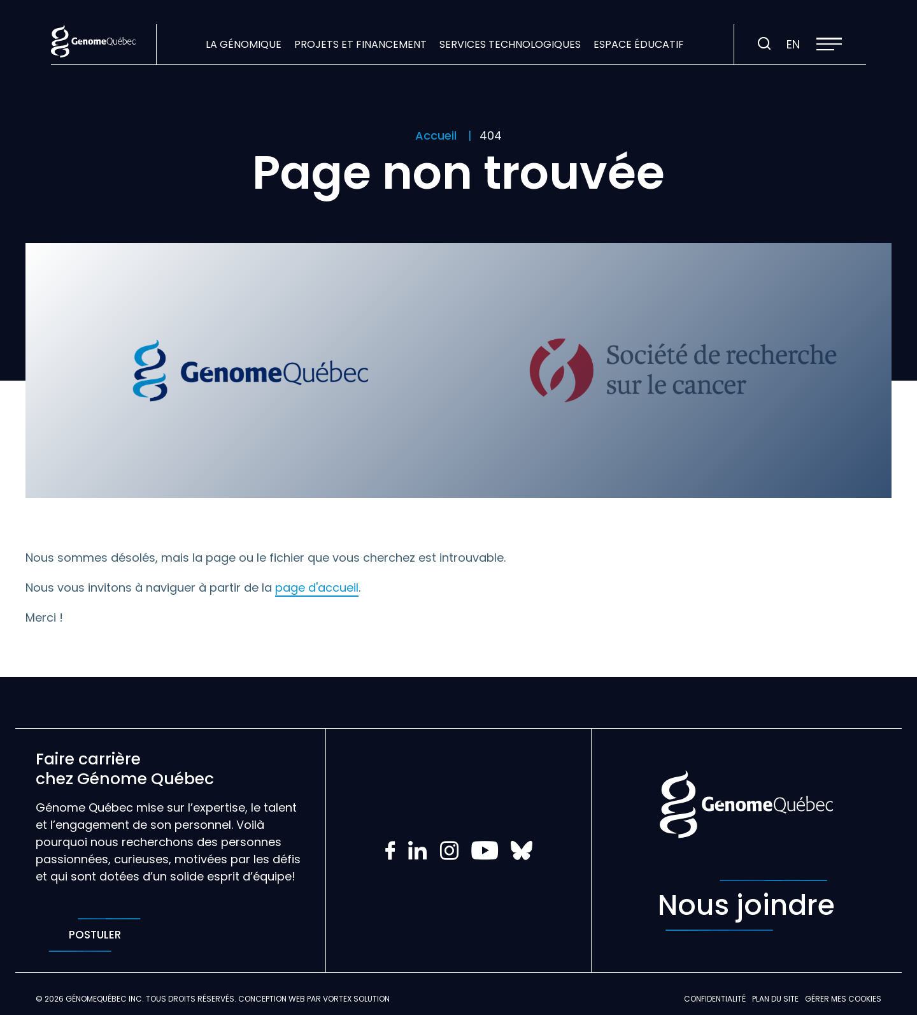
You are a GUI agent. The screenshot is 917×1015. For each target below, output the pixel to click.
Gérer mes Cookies (843, 998)
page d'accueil (317, 587)
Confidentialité (715, 998)
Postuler (94, 935)
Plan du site (775, 998)
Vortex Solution (356, 998)
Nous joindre (746, 905)
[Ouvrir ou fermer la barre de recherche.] (764, 44)
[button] (829, 44)
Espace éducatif (639, 44)
